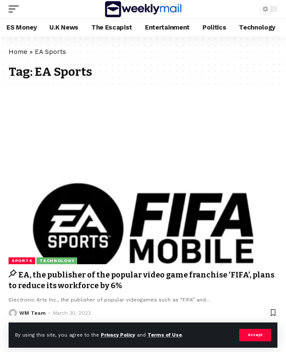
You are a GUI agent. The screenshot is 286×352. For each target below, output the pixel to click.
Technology (56, 260)
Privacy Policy (118, 335)
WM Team (32, 313)
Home (18, 52)
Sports (22, 260)
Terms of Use (165, 335)
